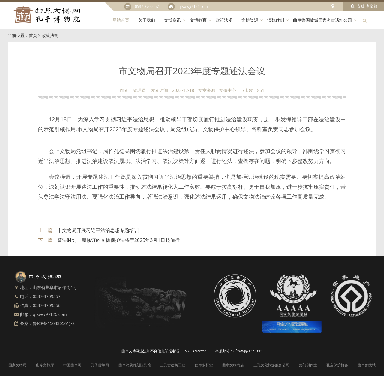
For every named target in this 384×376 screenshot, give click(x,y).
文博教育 (198, 20)
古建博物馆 (364, 5)
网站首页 (120, 20)
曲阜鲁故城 (367, 365)
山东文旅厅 (45, 365)
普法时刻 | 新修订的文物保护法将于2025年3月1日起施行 (118, 240)
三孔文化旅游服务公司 (272, 365)
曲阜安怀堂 (204, 365)
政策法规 (224, 20)
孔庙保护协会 (337, 365)
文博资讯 (172, 20)
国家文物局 (17, 365)
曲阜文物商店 (233, 365)
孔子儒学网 (100, 365)
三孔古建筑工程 (172, 365)
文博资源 (250, 20)
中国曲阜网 (72, 365)
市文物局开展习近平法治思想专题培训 (98, 230)
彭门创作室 (308, 365)
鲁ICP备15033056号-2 (54, 323)
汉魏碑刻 (275, 20)
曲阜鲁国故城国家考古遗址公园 (322, 20)
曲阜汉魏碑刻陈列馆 (134, 365)
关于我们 (146, 20)
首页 (33, 35)
